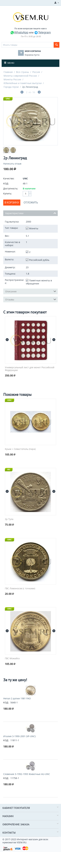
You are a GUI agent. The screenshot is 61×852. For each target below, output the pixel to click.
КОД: (6, 183)
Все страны (22, 72)
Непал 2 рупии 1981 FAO (17, 698)
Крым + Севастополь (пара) (20, 449)
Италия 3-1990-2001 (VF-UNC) (19, 736)
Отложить (31, 202)
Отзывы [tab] (30, 299)
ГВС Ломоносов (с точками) (20, 588)
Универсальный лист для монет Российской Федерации (29, 369)
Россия (36, 72)
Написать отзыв (12, 163)
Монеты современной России (20, 75)
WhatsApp (19, 32)
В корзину (12, 202)
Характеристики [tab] (30, 213)
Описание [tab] (30, 291)
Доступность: (10, 188)
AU (8, 469)
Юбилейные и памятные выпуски (23, 83)
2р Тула (9, 519)
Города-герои (11, 86)
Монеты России (12, 79)
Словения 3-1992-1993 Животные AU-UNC (26, 774)
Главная (8, 72)
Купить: (7, 193)
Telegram (42, 32)
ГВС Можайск (12, 658)
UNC (8, 98)
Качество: (8, 178)
